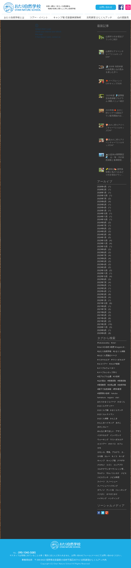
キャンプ (101, 460)
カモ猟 (100, 456)
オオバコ (112, 444)
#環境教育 (101, 385)
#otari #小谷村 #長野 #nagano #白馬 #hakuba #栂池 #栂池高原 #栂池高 (111, 347)
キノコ (114, 456)
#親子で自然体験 (104, 389)
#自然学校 (121, 385)
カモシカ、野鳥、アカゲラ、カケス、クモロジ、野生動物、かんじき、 (111, 452)
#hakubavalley (103, 343)
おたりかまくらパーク (106, 402)
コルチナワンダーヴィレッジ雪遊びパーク (111, 469)
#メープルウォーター (106, 368)
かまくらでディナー (105, 406)
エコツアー (102, 444)
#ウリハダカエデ (118, 359)
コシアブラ (118, 465)
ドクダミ (101, 494)
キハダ (121, 456)
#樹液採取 (111, 381)
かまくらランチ (116, 410)
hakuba (114, 393)
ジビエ (123, 473)
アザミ (118, 431)
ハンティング (113, 498)
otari (117, 397)
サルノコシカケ (112, 473)
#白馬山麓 (111, 385)
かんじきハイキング (105, 423)
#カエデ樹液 (114, 364)
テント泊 (110, 490)
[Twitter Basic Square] (102, 512)
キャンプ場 (111, 460)
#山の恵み (101, 381)
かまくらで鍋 (102, 410)
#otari (113, 343)
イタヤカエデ (102, 435)
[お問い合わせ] (106, 7)
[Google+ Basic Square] (106, 512)
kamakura (101, 397)
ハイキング (102, 498)
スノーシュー (111, 481)
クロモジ (101, 465)
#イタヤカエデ (103, 359)
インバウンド (115, 435)
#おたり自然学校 (104, 351)
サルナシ (101, 473)
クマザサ (121, 460)
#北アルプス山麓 (104, 376)
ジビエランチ (102, 477)
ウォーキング (102, 439)
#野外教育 (117, 389)
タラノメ (101, 490)
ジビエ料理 (114, 477)
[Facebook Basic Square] (98, 512)
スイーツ (101, 481)
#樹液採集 (121, 381)
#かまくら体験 (119, 351)
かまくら (121, 402)
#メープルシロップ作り (107, 372)
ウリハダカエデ (116, 439)
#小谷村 (116, 376)
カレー (107, 456)
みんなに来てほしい (105, 431)
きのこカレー (102, 427)
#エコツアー (102, 364)
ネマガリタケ (111, 494)
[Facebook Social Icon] (121, 7)
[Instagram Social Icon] (128, 7)
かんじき (113, 418)
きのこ (118, 423)
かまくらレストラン (105, 414)
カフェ (120, 444)
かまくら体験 (102, 418)
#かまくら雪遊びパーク (107, 355)
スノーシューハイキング (107, 486)
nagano (110, 397)
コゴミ (109, 465)
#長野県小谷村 (103, 393)
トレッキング (120, 490)
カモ (99, 448)
